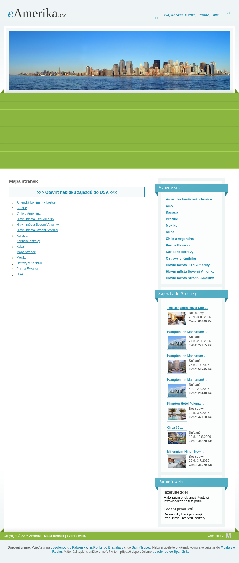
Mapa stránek (26, 252)
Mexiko (21, 258)
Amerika (37, 13)
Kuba (20, 246)
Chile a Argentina (28, 213)
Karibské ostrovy (28, 241)
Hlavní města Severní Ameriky (38, 224)
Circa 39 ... (175, 427)
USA (20, 274)
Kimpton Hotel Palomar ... (186, 403)
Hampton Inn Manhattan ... (186, 356)
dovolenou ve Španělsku (171, 552)
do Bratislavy (113, 547)
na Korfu (95, 547)
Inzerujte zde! (176, 492)
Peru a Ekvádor (27, 269)
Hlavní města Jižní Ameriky (35, 219)
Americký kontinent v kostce (36, 202)
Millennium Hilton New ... (185, 451)
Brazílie (22, 208)
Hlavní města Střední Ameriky (37, 230)
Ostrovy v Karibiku (29, 263)
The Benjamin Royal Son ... (187, 308)
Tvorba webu (76, 536)
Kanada (22, 235)
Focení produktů (178, 509)
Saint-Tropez (141, 547)
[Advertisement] (119, 132)
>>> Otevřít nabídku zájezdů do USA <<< (77, 192)
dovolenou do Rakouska (69, 547)
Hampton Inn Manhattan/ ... (187, 332)
